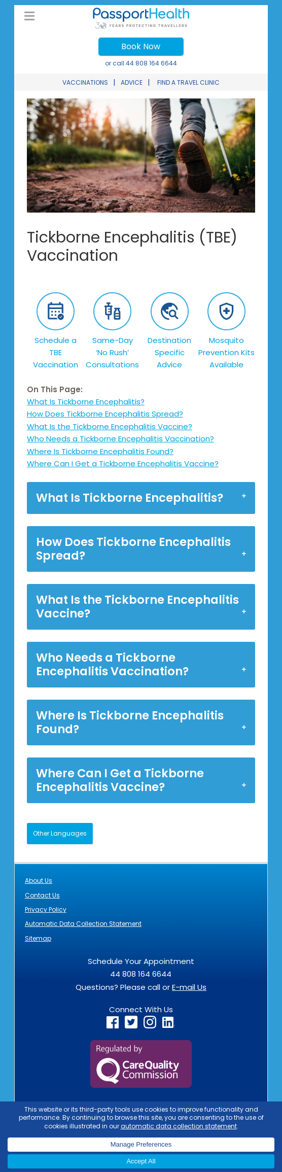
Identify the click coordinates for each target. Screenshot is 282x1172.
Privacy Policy (45, 909)
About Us (38, 880)
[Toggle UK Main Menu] (29, 16)
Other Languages (60, 833)
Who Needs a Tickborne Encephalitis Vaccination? (120, 438)
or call (141, 63)
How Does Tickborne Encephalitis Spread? (105, 413)
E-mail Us (189, 987)
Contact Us (42, 895)
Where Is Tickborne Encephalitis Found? (100, 451)
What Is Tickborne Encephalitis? (86, 401)
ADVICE (132, 82)
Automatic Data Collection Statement (83, 923)
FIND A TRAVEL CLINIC (188, 82)
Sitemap (38, 938)
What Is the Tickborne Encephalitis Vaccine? (109, 426)
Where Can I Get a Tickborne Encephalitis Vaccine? (123, 463)
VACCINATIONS (85, 82)
